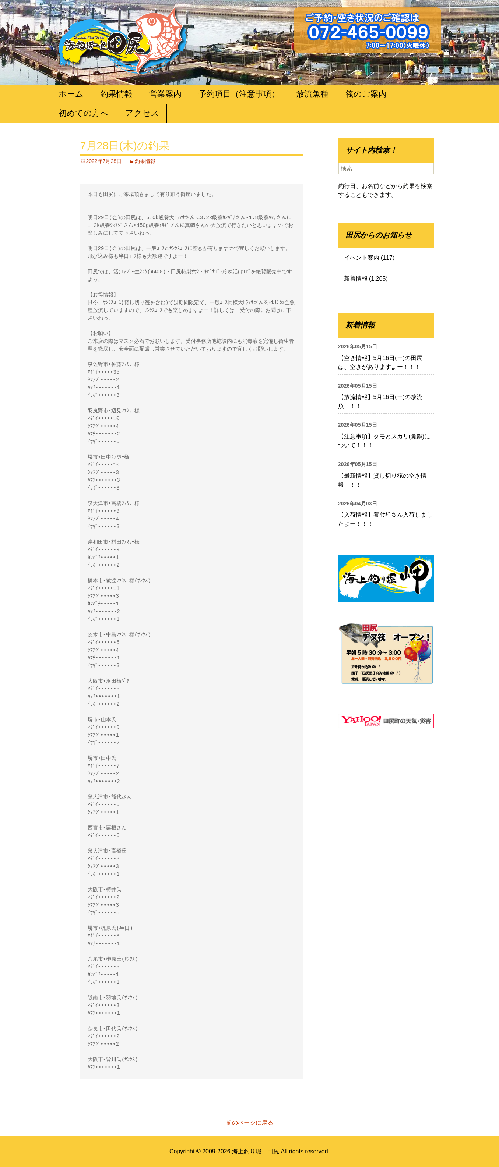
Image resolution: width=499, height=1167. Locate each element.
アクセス (142, 113)
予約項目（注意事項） (239, 94)
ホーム (71, 94)
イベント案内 (361, 258)
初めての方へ (84, 113)
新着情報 (356, 278)
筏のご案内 (366, 94)
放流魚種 (312, 94)
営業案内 (165, 94)
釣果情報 (116, 94)
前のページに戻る (249, 1123)
